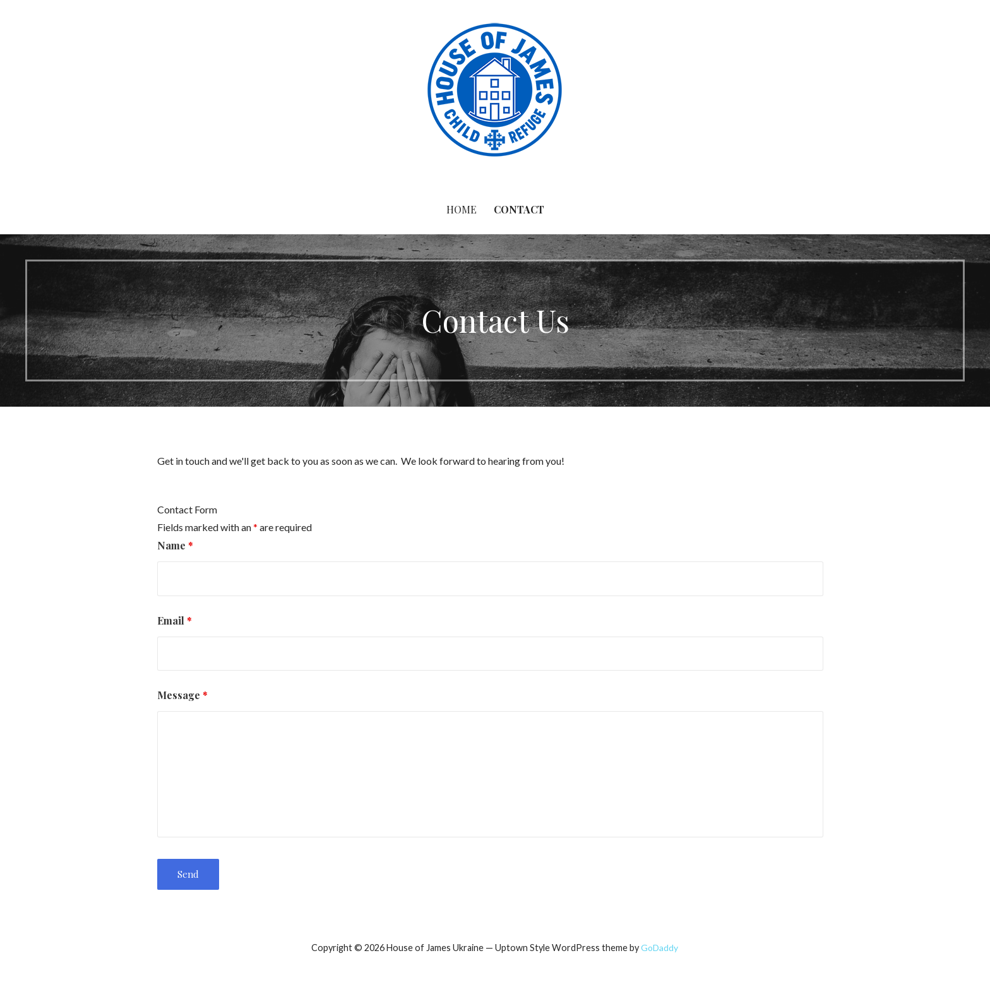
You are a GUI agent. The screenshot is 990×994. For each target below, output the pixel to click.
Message (182, 695)
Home (461, 209)
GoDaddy (659, 947)
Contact (519, 209)
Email (174, 620)
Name (175, 545)
